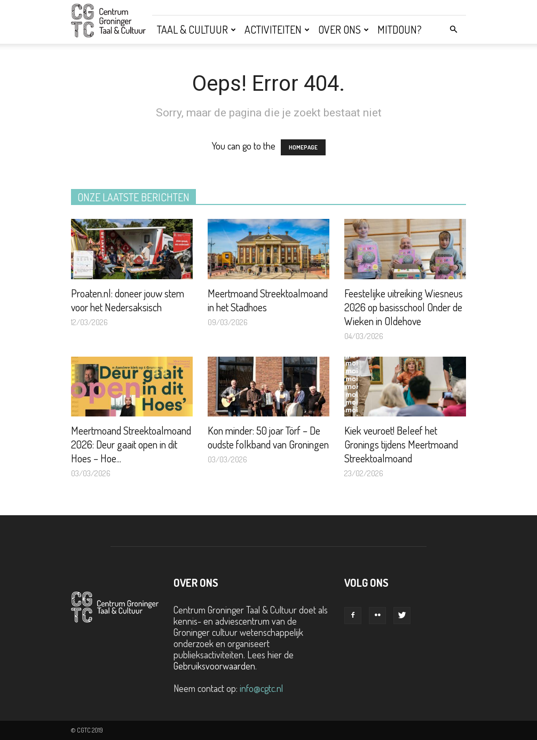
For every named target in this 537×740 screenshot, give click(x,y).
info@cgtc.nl (261, 688)
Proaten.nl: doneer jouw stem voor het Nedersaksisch (127, 300)
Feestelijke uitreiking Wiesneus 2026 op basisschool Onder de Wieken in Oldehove (403, 307)
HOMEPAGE (303, 147)
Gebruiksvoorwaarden (214, 666)
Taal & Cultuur (196, 29)
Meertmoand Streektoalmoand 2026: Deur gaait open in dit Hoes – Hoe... (131, 444)
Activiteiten (277, 29)
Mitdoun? (399, 29)
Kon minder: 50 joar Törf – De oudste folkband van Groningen (268, 437)
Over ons (343, 29)
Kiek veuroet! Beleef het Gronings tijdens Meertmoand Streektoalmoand (401, 444)
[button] (453, 28)
